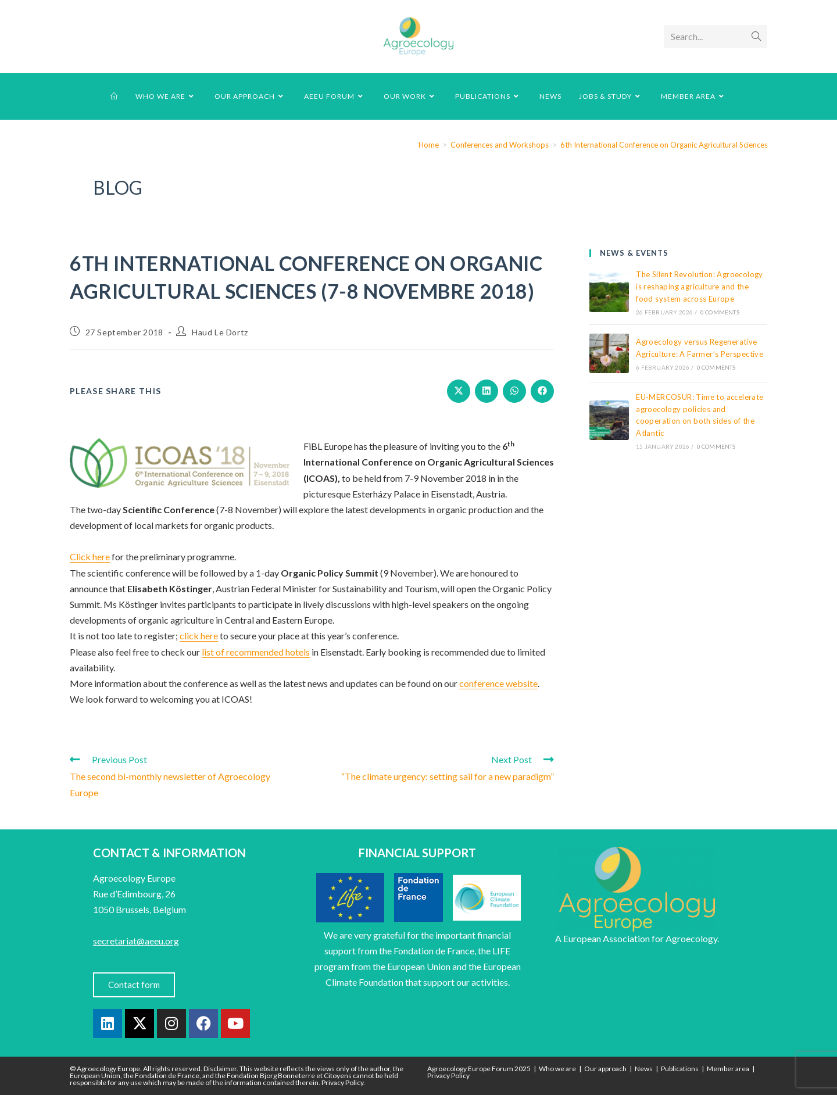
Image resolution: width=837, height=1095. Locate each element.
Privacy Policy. (343, 1082)
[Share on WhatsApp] (514, 391)
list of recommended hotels (256, 651)
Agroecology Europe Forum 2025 (479, 1068)
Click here (90, 556)
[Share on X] (458, 391)
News (644, 1068)
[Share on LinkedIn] (486, 391)
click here (199, 635)
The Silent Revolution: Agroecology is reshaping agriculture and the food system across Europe (699, 286)
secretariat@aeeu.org (136, 940)
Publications (680, 1068)
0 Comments (719, 312)
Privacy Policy (448, 1075)
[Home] (429, 144)
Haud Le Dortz (220, 332)
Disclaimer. (220, 1068)
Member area (728, 1068)
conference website (498, 683)
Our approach (605, 1068)
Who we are (557, 1068)
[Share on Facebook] (542, 391)
